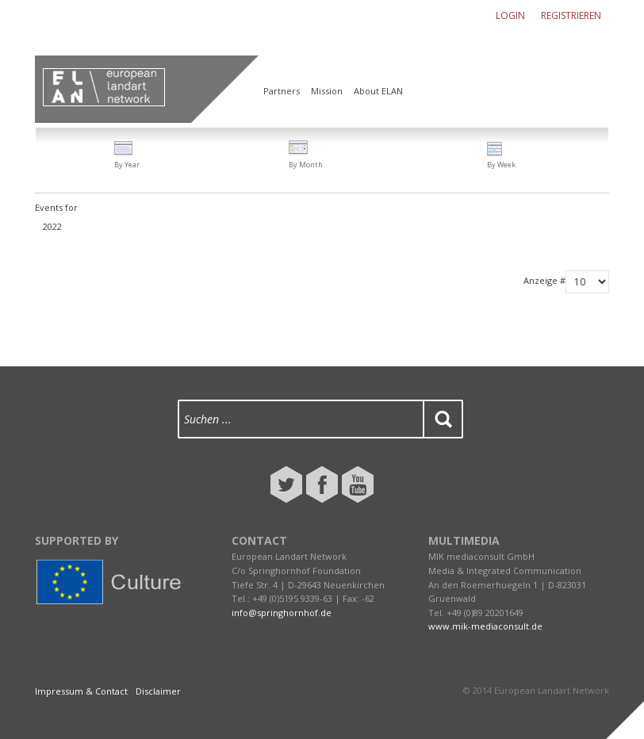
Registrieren (571, 15)
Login (510, 15)
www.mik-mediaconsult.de (485, 626)
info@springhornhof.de (282, 612)
